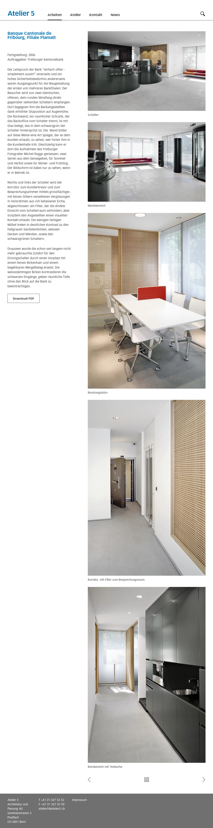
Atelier (75, 15)
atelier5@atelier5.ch (52, 808)
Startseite (21, 13)
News (115, 15)
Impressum (79, 800)
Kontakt (95, 15)
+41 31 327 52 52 (52, 800)
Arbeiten (55, 15)
